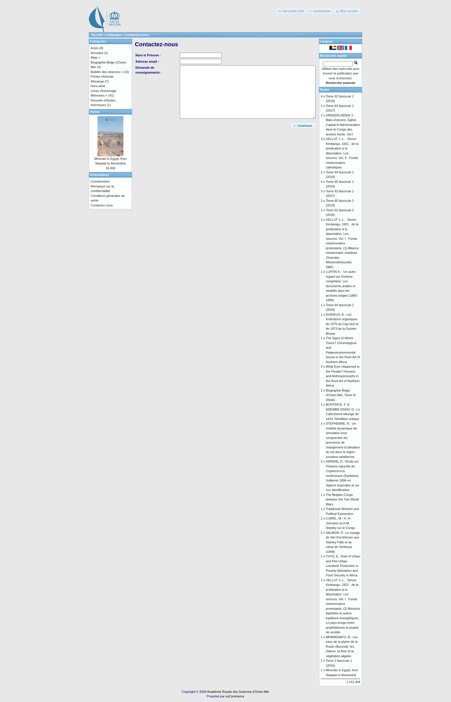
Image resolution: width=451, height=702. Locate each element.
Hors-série (98, 86)
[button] (291, 11)
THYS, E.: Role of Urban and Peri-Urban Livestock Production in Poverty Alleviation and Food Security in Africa (343, 566)
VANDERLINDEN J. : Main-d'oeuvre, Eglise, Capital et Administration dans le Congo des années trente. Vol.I (343, 125)
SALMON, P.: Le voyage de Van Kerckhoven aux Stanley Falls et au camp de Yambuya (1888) (343, 542)
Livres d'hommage (103, 91)
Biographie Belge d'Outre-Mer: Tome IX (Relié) (341, 395)
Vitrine (95, 112)
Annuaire (97, 53)
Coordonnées (100, 181)
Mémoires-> (99, 95)
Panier (325, 89)
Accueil (97, 35)
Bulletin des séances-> (107, 72)
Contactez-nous (137, 35)
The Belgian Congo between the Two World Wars (342, 499)
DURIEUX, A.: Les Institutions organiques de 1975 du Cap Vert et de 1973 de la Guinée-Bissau (342, 324)
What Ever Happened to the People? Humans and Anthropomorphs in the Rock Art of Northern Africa (343, 376)
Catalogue (113, 35)
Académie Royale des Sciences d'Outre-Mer (238, 691)
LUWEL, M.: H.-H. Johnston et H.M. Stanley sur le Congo (340, 523)
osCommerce (235, 696)
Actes (95, 48)
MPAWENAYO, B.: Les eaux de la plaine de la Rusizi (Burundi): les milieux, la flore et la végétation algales (342, 646)
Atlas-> (96, 57)
